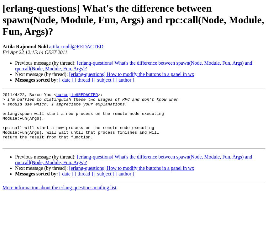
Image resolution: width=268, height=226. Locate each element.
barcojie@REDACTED (77, 95)
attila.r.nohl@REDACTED (76, 46)
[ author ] (125, 80)
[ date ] (66, 80)
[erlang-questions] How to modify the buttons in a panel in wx (131, 74)
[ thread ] (84, 80)
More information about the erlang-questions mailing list (59, 198)
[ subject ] (104, 80)
